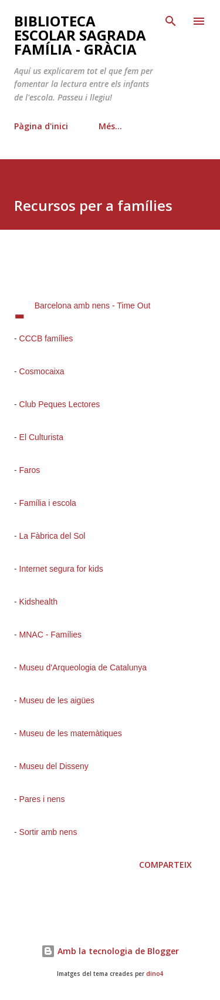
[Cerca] (171, 21)
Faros (29, 470)
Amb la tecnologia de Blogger (110, 951)
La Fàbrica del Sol (52, 536)
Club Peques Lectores (59, 404)
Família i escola (47, 503)
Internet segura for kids (61, 568)
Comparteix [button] (165, 864)
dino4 (154, 974)
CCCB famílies (46, 338)
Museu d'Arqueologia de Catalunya (83, 667)
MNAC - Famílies (50, 634)
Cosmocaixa (42, 371)
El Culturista (41, 437)
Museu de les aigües (56, 700)
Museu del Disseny (54, 766)
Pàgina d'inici (41, 126)
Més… (110, 126)
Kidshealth (38, 601)
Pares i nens (42, 799)
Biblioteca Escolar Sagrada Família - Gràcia (80, 35)
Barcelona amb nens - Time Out (93, 305)
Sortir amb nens (48, 832)
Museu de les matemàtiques (70, 733)
